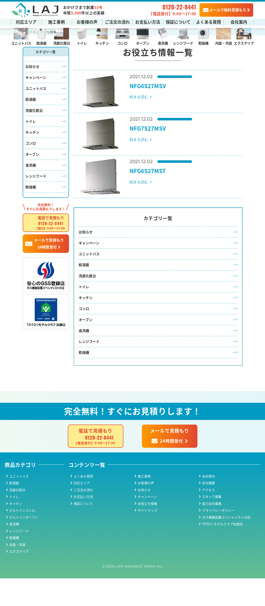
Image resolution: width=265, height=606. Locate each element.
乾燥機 (203, 42)
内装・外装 (223, 42)
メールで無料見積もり (224, 9)
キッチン (102, 42)
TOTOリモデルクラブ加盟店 (222, 551)
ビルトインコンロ (22, 537)
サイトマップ (147, 537)
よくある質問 (208, 22)
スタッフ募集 (211, 524)
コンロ (122, 42)
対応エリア (26, 22)
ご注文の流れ (117, 22)
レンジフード (183, 42)
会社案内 (239, 22)
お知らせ (32, 85)
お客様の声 (87, 22)
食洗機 (163, 42)
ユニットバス (21, 42)
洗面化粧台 (61, 42)
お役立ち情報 (147, 531)
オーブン (142, 42)
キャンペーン (35, 95)
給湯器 (41, 42)
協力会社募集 (211, 531)
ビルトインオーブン (23, 544)
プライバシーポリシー (218, 537)
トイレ (82, 42)
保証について (178, 22)
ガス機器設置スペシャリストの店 (226, 544)
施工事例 (56, 22)
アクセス (208, 517)
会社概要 (208, 510)
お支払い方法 (147, 22)
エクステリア (244, 42)
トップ (28, 51)
